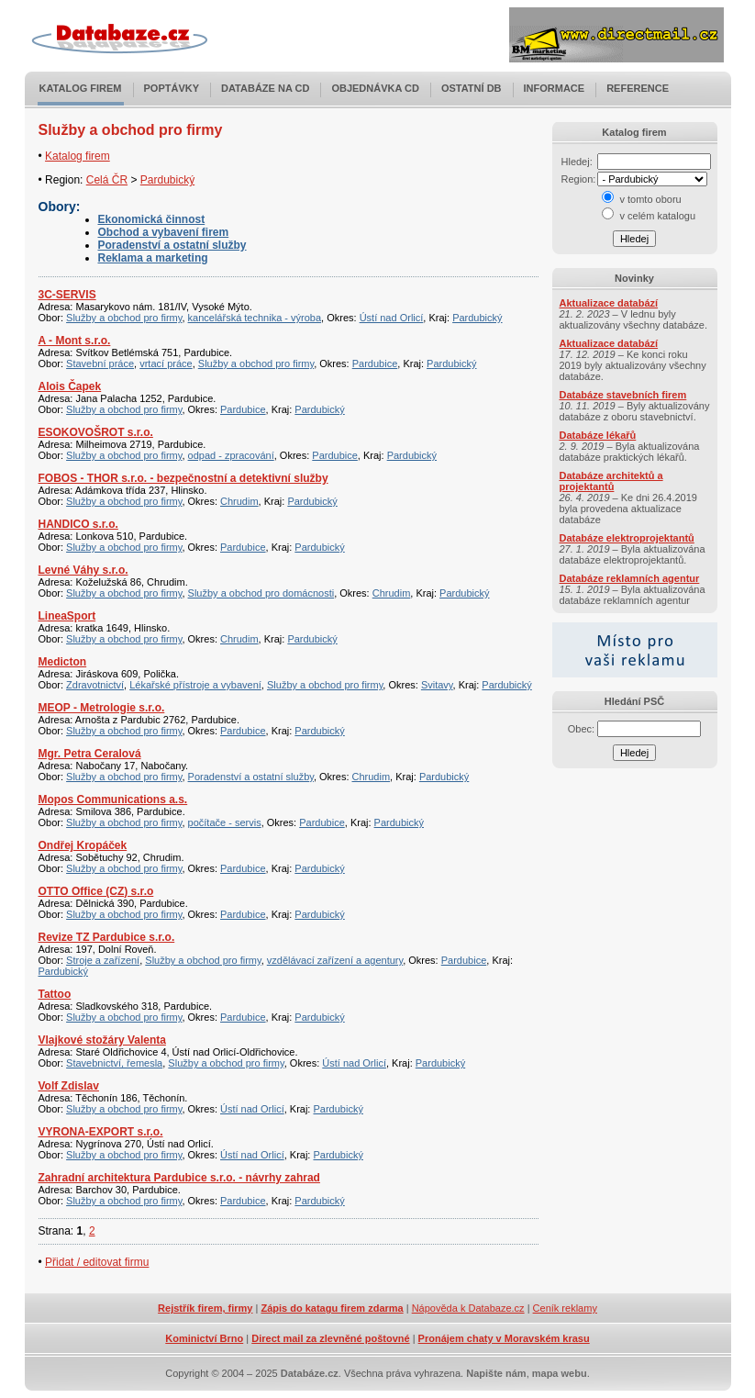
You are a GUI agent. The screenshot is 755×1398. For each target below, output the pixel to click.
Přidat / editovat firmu (97, 1262)
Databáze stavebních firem (623, 394)
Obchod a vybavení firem (163, 232)
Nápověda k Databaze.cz (468, 1308)
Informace (554, 88)
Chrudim (239, 501)
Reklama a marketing (153, 258)
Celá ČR (107, 179)
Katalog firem (80, 88)
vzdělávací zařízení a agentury (335, 960)
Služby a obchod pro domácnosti (261, 592)
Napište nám (496, 1373)
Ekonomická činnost (151, 219)
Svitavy (437, 684)
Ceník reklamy (565, 1308)
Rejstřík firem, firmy (205, 1308)
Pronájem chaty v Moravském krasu (504, 1338)
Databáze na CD (265, 88)
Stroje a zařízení (102, 960)
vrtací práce (165, 363)
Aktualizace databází (609, 302)
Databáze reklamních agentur (630, 578)
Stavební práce (100, 363)
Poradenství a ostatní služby (172, 245)
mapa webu (559, 1373)
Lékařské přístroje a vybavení (195, 684)
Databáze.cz (310, 1373)
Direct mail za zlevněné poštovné (330, 1338)
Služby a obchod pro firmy (124, 317)
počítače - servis (224, 822)
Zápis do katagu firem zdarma (332, 1308)
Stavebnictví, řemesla (114, 1062)
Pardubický (167, 179)
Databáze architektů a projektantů (611, 481)
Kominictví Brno (204, 1338)
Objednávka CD (375, 88)
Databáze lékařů (598, 435)
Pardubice (375, 363)
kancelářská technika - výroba (255, 317)
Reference (637, 88)
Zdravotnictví (95, 684)
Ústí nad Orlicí (392, 317)
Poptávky (172, 88)
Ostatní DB (471, 88)
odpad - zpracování (231, 455)
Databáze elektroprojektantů (627, 537)
